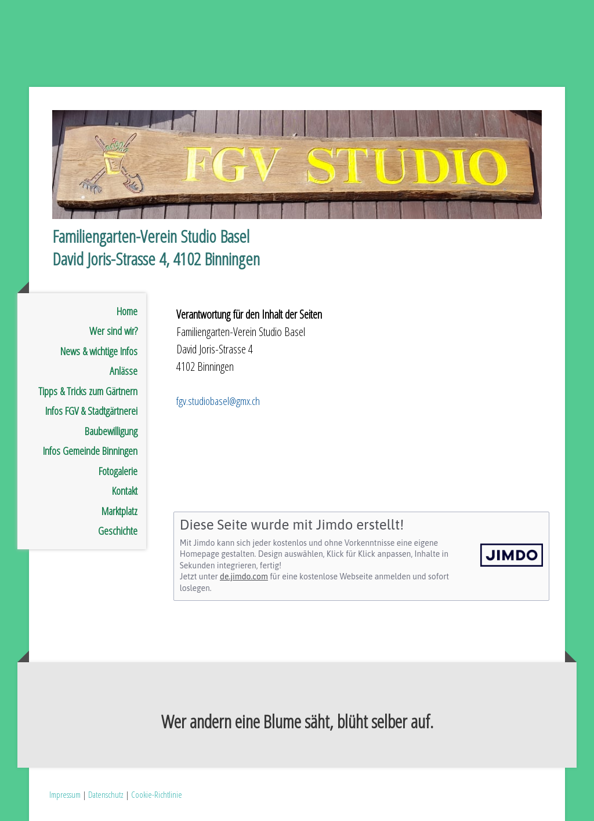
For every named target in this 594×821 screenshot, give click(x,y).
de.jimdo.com (244, 576)
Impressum (65, 794)
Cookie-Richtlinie (156, 794)
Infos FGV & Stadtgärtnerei (91, 410)
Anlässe (123, 370)
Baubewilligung (111, 431)
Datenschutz (106, 794)
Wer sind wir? (113, 330)
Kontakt (124, 490)
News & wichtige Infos (98, 351)
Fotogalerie (118, 471)
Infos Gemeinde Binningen (90, 450)
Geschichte (117, 530)
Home (127, 311)
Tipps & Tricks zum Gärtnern (87, 391)
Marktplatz (119, 511)
